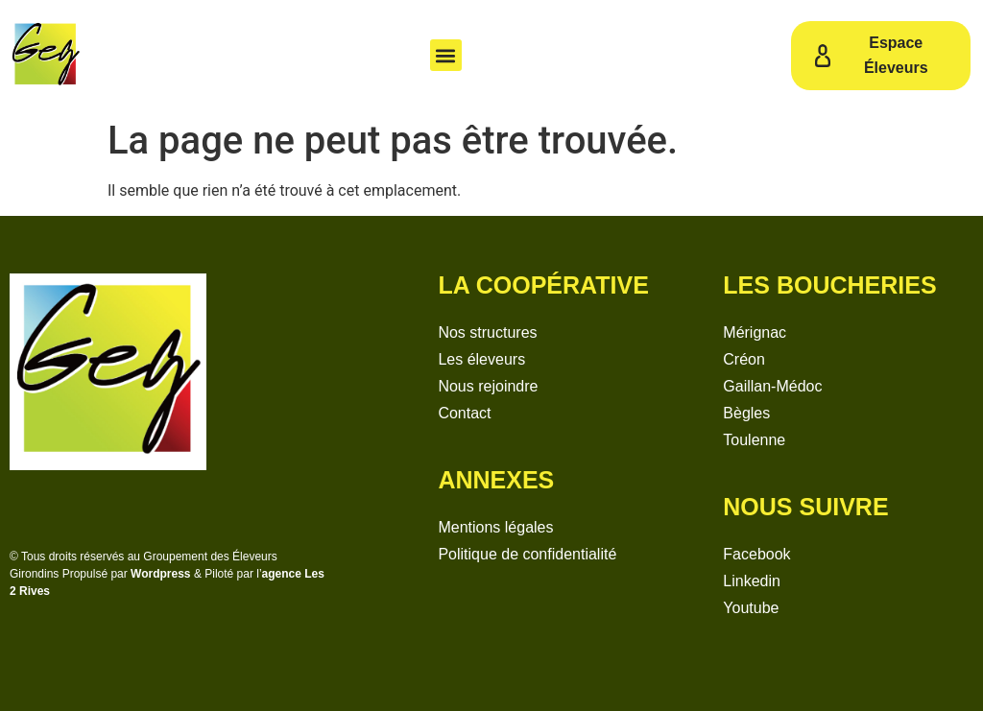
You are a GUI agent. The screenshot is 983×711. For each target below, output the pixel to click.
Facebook (756, 554)
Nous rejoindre (488, 386)
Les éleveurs (481, 359)
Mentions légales (495, 527)
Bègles (746, 413)
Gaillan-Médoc (772, 386)
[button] (446, 55)
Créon (744, 359)
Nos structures (487, 332)
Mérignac (754, 332)
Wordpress (160, 574)
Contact (464, 413)
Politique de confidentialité (527, 554)
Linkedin (751, 581)
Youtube (751, 608)
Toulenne (754, 440)
